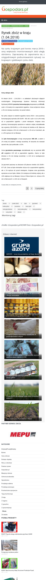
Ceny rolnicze (5, 456)
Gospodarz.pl (5, 470)
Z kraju (3, 497)
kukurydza (6, 206)
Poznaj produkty (8, 518)
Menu (5, 20)
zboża (19, 212)
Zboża (4, 511)
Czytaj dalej (39, 188)
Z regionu (4, 501)
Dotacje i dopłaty (6, 459)
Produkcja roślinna (7, 483)
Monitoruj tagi (8, 215)
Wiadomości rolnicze (17, 26)
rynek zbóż (15, 203)
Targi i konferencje (7, 494)
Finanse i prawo (6, 466)
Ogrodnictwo (5, 480)
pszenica (17, 206)
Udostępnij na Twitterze (25, 41)
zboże (4, 203)
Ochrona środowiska (7, 476)
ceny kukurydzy (22, 209)
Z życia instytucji (6, 507)
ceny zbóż (9, 212)
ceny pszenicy (37, 209)
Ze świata (4, 514)
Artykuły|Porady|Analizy (8, 449)
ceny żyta (28, 206)
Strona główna (23, 1)
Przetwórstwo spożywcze (9, 490)
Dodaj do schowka (8, 44)
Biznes (3, 452)
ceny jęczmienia (7, 209)
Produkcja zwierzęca (7, 487)
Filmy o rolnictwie (6, 463)
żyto (25, 203)
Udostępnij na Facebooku (9, 41)
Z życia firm (4, 504)
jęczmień (35, 203)
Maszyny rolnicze (6, 473)
